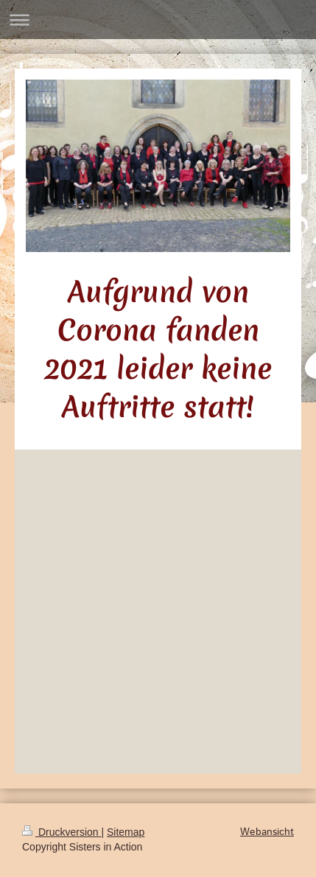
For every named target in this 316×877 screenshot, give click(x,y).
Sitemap (125, 832)
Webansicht (267, 832)
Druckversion (61, 832)
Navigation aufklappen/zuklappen (158, 19)
